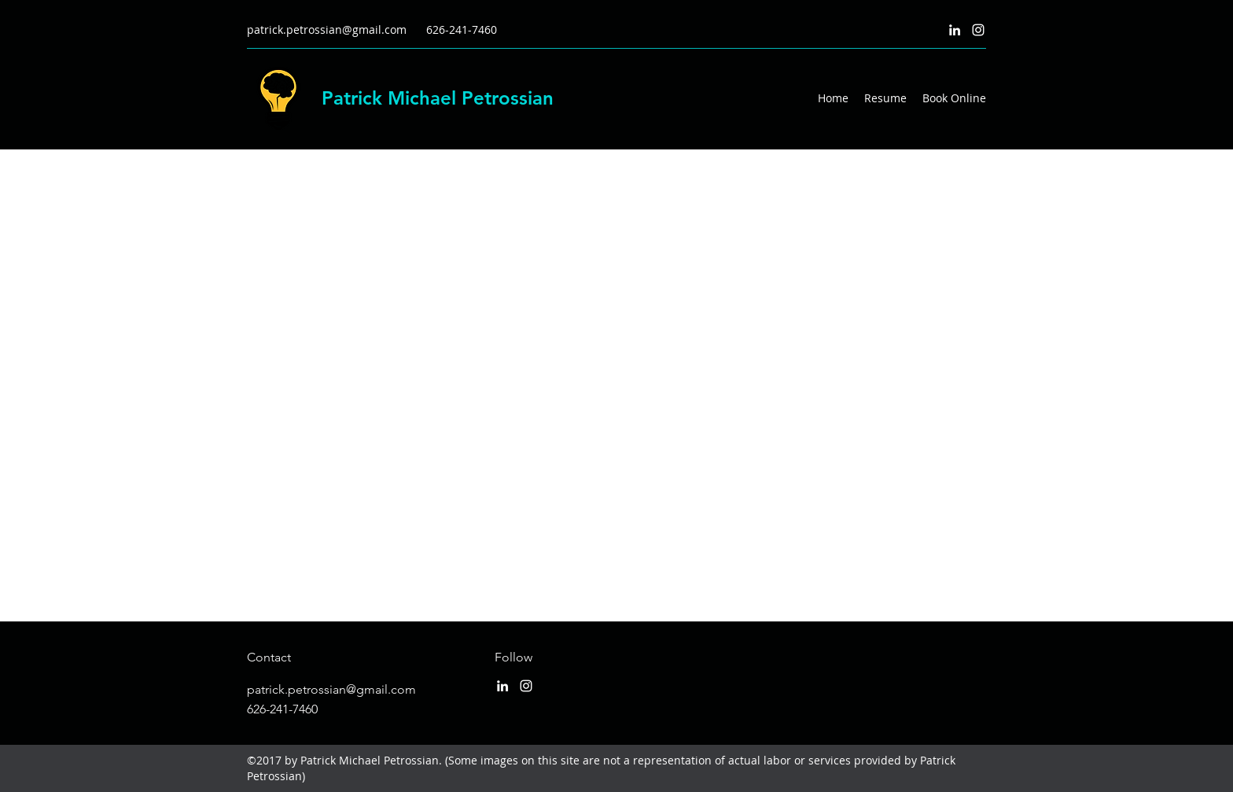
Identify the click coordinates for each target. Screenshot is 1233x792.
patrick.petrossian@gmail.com (327, 29)
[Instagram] (978, 30)
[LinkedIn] (954, 30)
